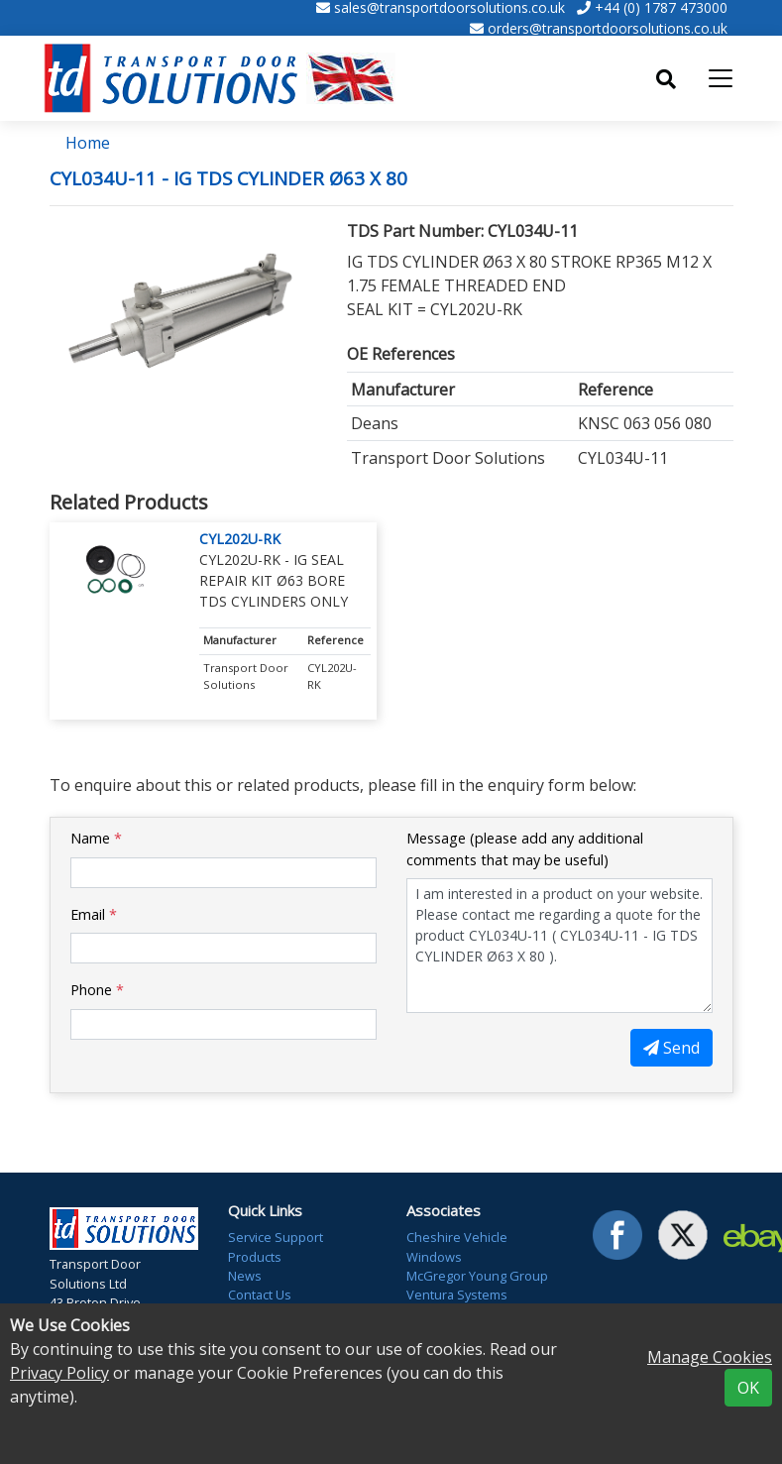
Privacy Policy (59, 1373)
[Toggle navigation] (720, 78)
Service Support (275, 1237)
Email (93, 914)
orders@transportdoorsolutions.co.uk (607, 28)
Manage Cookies (709, 1357)
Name (96, 838)
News (245, 1276)
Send (671, 1048)
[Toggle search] (666, 79)
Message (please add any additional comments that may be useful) (524, 849)
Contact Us (259, 1294)
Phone (97, 989)
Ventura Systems (456, 1294)
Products (254, 1257)
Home (87, 143)
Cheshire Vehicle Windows (456, 1246)
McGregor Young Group (477, 1276)
